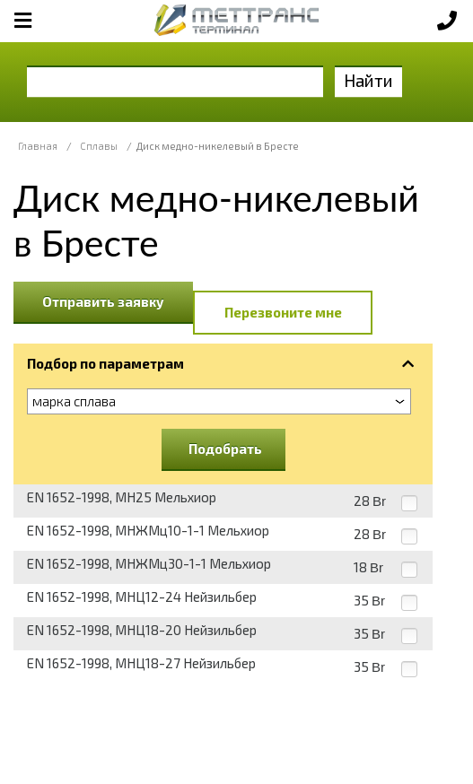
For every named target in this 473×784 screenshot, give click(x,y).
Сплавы (99, 146)
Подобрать (225, 448)
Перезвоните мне (283, 312)
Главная (37, 146)
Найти (368, 80)
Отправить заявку (103, 301)
